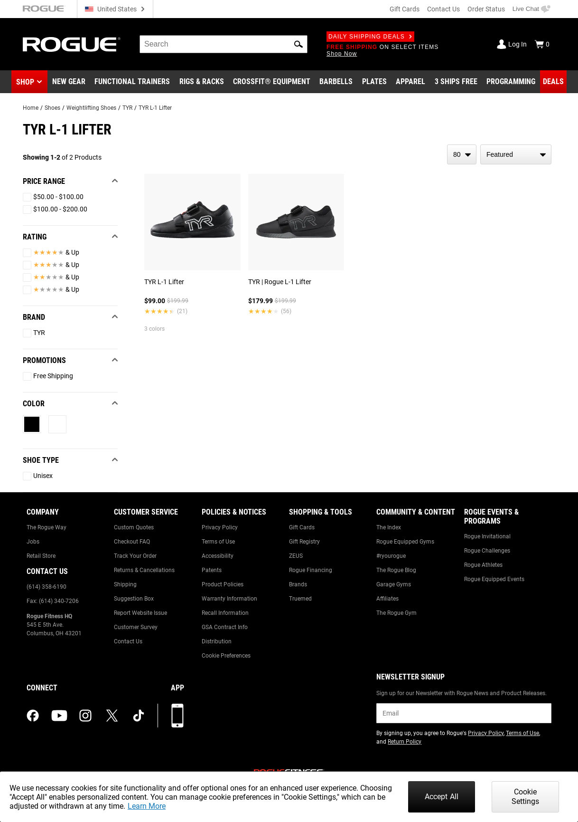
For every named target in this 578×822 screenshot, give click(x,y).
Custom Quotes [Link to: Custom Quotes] (134, 527)
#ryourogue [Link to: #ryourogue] (391, 556)
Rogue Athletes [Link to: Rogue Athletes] (483, 565)
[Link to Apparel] (410, 81)
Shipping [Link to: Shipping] (125, 584)
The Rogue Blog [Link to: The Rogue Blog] (396, 570)
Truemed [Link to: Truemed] (300, 598)
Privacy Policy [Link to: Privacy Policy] (220, 527)
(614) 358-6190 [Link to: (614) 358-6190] (46, 586)
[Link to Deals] (553, 81)
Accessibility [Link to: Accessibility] (217, 556)
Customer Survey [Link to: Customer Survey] (136, 627)
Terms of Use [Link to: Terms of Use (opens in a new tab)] (522, 733)
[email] (463, 713)
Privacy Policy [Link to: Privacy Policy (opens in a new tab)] (485, 733)
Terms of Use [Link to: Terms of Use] (218, 541)
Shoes (52, 108)
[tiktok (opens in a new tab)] (138, 715)
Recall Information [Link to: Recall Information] (225, 613)
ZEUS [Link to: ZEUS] (296, 556)
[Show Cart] (542, 44)
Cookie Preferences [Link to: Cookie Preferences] (226, 655)
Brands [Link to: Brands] (298, 584)
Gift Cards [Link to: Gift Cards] (302, 527)
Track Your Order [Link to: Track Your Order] (135, 556)
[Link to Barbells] (336, 81)
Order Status (486, 9)
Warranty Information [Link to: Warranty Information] (229, 598)
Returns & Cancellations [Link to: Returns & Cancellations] (144, 570)
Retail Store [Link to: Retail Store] (41, 556)
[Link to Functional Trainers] (132, 81)
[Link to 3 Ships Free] (456, 81)
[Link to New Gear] (68, 81)
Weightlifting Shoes (91, 108)
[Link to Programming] (511, 81)
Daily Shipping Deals (370, 36)
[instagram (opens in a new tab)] (85, 715)
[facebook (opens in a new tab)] (33, 715)
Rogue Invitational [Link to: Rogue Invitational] (487, 536)
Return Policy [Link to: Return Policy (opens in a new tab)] (404, 741)
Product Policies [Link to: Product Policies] (222, 584)
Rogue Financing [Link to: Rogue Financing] (310, 570)
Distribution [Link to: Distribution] (217, 641)
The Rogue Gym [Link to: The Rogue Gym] (396, 613)
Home (30, 108)
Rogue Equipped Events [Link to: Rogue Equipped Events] (494, 579)
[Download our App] (177, 715)
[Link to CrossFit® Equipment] (271, 81)
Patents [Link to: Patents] (212, 570)
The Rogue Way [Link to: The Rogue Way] (46, 527)
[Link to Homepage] (72, 44)
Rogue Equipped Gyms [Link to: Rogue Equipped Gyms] (405, 541)
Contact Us (443, 9)
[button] (298, 44)
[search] (224, 44)
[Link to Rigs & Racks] (202, 81)
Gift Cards (405, 9)
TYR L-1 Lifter (155, 108)
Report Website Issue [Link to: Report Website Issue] (140, 613)
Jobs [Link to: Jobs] (33, 541)
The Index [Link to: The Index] (388, 527)
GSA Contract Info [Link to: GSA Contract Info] (225, 627)
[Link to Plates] (374, 81)
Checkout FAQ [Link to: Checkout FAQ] (132, 541)
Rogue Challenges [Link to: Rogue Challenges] (487, 550)
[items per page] (461, 154)
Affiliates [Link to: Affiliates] (387, 598)
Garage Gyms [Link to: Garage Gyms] (393, 584)
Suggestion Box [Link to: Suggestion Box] (134, 598)
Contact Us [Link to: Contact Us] (128, 641)
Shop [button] (25, 81)
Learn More (147, 806)
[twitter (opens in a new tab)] (112, 715)
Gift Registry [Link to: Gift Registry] (304, 541)
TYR (127, 108)
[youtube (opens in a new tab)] (59, 715)
